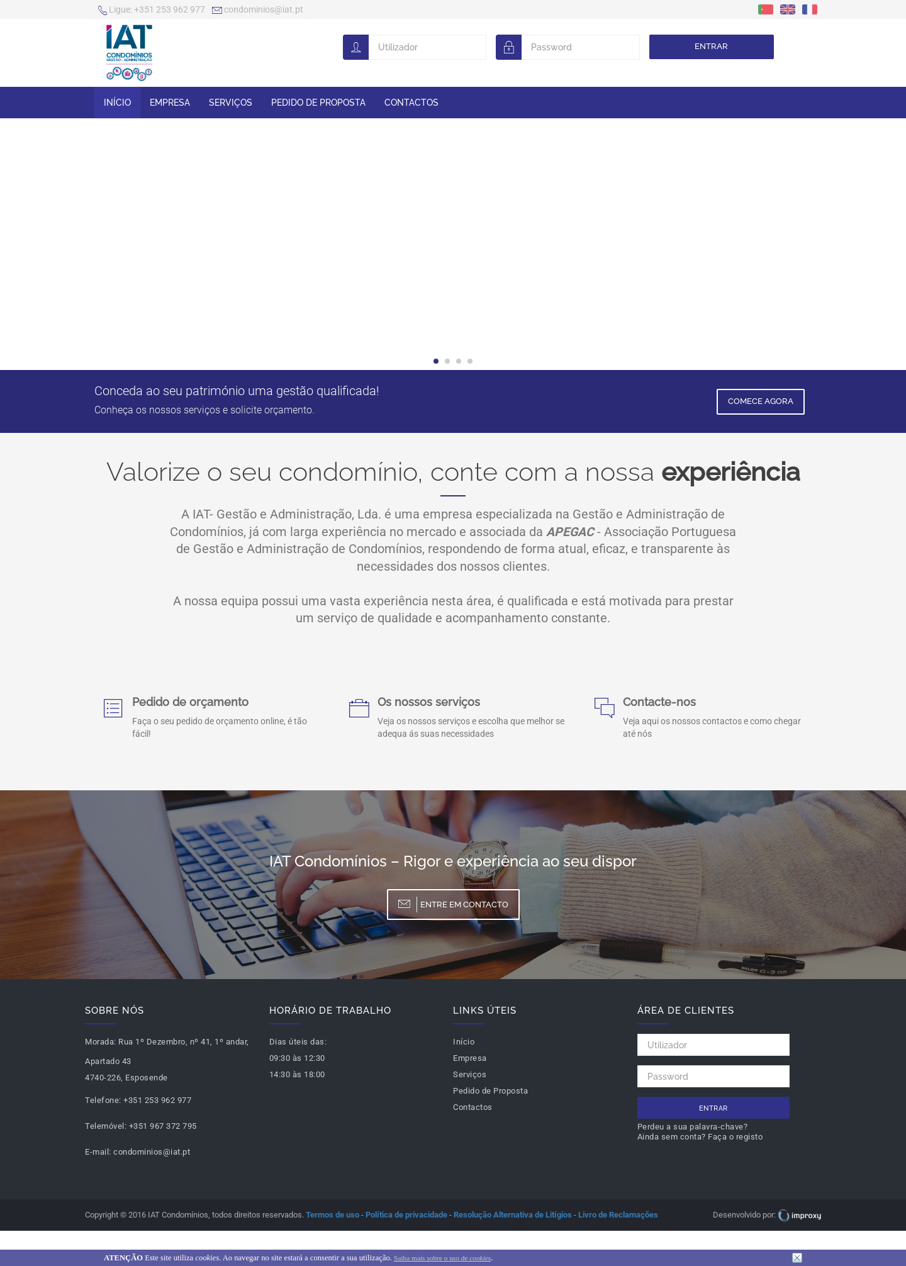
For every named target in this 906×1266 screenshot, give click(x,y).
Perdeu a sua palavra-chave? (692, 1126)
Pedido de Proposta (318, 103)
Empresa (170, 103)
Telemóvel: (105, 1126)
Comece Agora (760, 401)
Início (117, 103)
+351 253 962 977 (151, 10)
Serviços (230, 103)
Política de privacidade (406, 1214)
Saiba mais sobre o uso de (442, 1258)
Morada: (100, 1041)
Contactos (411, 103)
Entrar (711, 46)
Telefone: (103, 1100)
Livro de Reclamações (618, 1214)
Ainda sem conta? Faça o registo (700, 1136)
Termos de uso (332, 1214)
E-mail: (98, 1152)
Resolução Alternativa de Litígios (513, 1214)
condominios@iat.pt (257, 10)
